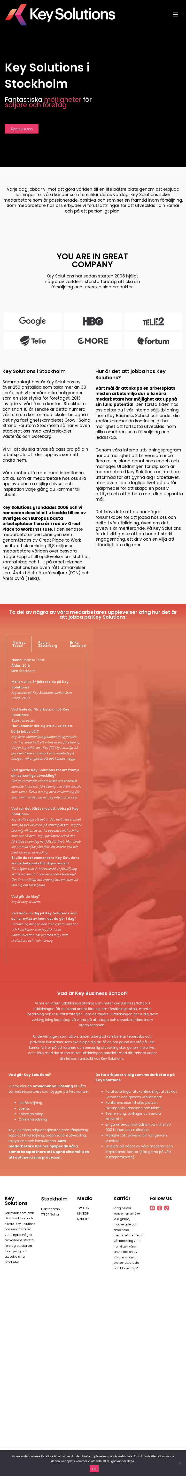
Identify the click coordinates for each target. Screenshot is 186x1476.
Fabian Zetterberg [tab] (47, 644)
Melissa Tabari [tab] (18, 644)
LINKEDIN (83, 1213)
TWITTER (83, 1208)
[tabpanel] (46, 808)
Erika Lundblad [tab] (78, 644)
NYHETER (83, 1219)
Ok (94, 1469)
